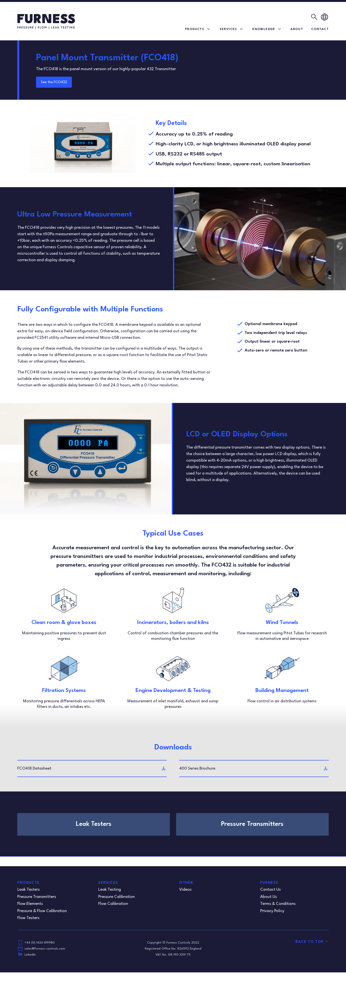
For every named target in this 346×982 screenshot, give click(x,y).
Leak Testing (109, 890)
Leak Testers (28, 890)
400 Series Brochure (197, 768)
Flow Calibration (113, 904)
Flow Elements (30, 904)
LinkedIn (30, 954)
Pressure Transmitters (36, 897)
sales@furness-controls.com (45, 948)
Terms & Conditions (278, 904)
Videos (185, 890)
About (296, 29)
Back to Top (310, 942)
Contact (320, 29)
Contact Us (270, 890)
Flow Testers (28, 918)
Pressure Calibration (116, 897)
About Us (268, 897)
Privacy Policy (272, 911)
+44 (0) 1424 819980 (40, 942)
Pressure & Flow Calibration (42, 911)
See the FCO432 (54, 82)
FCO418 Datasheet (34, 768)
